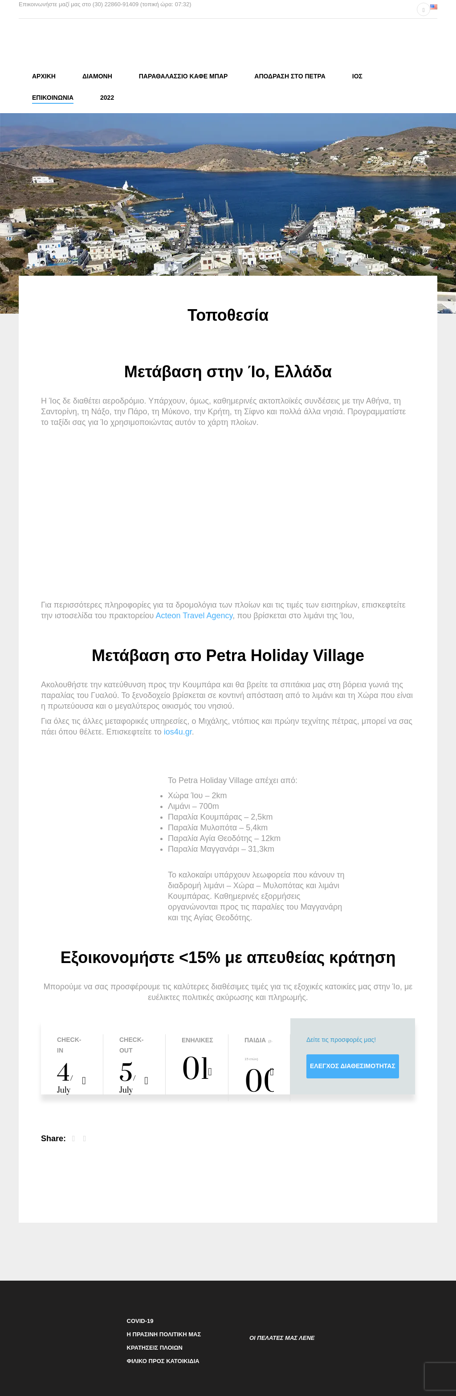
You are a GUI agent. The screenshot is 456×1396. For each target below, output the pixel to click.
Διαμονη (97, 76)
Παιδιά (255, 1038)
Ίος (357, 76)
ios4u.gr (178, 730)
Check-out (131, 1044)
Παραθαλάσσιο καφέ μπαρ (183, 76)
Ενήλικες (197, 1038)
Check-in (69, 1044)
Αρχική (44, 76)
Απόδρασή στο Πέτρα (290, 76)
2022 (107, 97)
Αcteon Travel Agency (193, 614)
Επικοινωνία (52, 97)
